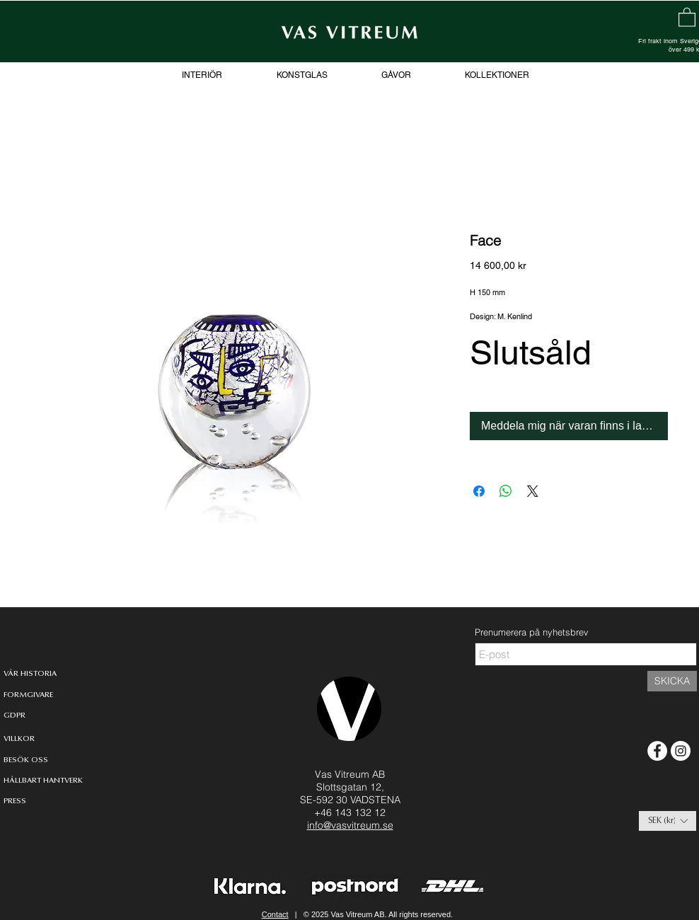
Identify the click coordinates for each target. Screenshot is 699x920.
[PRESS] (25, 801)
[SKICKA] (672, 681)
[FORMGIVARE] (29, 695)
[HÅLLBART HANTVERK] (46, 781)
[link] (686, 16)
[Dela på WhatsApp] (505, 491)
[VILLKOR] (19, 739)
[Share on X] (532, 491)
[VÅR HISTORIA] (30, 674)
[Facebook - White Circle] (657, 751)
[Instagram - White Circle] (681, 751)
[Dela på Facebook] (478, 491)
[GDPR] (14, 716)
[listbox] (667, 821)
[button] (667, 821)
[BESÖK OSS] (26, 760)
